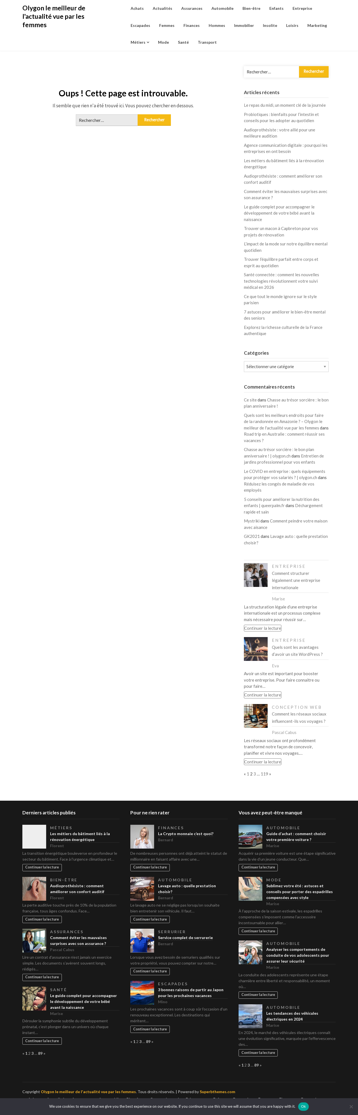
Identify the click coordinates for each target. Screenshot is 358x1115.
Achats (137, 8)
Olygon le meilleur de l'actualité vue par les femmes (53, 16)
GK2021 (252, 536)
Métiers (138, 42)
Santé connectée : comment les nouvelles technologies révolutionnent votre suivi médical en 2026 (281, 281)
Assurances (191, 8)
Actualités (162, 8)
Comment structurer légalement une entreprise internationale (296, 580)
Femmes (167, 25)
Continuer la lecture (262, 628)
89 (40, 1053)
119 (264, 773)
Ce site (250, 399)
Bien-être (251, 8)
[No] (351, 1106)
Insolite (270, 25)
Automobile (222, 8)
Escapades (140, 25)
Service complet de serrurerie (185, 937)
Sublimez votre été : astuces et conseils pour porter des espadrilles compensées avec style (299, 891)
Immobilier (244, 25)
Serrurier (172, 931)
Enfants (276, 8)
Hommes (217, 25)
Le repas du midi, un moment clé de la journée (285, 105)
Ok (303, 1106)
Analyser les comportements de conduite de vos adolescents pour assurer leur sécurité (297, 955)
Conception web (297, 707)
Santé (183, 42)
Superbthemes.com (217, 1091)
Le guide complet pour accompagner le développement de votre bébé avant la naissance (279, 213)
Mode (163, 42)
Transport (207, 42)
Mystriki (252, 520)
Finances (191, 25)
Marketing (317, 25)
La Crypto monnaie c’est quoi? (185, 833)
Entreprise (302, 8)
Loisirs (292, 25)
